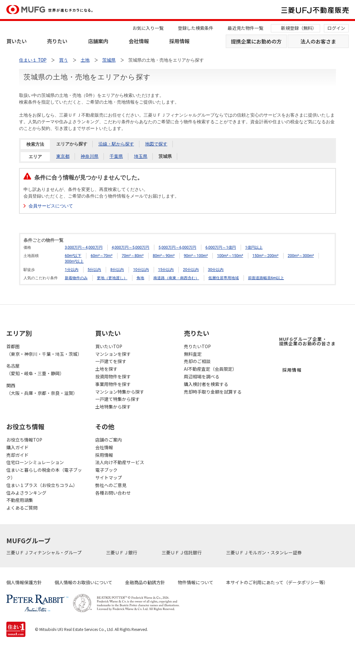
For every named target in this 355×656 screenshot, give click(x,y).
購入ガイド (17, 447)
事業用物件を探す (113, 384)
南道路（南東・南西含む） (176, 278)
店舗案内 (98, 41)
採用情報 (179, 41)
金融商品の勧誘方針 (145, 582)
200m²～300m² (301, 256)
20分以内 (191, 269)
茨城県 (165, 156)
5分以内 (94, 269)
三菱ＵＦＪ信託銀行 (182, 552)
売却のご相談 (197, 361)
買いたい (16, 41)
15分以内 (166, 269)
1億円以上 (254, 247)
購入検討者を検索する (206, 384)
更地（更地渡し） (112, 278)
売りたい (57, 41)
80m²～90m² (164, 256)
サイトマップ (108, 477)
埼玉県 (140, 156)
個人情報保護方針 (24, 582)
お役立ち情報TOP (24, 439)
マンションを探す (113, 354)
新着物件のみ (76, 278)
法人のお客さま (318, 41)
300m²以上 (74, 261)
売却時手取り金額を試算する (213, 392)
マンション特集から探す (119, 392)
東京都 (63, 156)
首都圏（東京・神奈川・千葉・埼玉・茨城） (44, 350)
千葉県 (116, 156)
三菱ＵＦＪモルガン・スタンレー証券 (264, 552)
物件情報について (195, 582)
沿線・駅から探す (116, 143)
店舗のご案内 (108, 439)
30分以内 (216, 269)
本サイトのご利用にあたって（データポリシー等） (277, 582)
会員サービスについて (51, 205)
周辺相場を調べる (201, 376)
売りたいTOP (197, 346)
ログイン (336, 28)
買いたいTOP (108, 346)
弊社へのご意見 (110, 485)
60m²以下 (73, 256)
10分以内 (141, 269)
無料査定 (193, 354)
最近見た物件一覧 (245, 28)
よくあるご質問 (21, 507)
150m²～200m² (265, 256)
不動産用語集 (19, 500)
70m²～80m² (133, 256)
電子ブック (106, 470)
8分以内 (117, 269)
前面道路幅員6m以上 (266, 278)
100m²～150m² (230, 256)
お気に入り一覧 (148, 28)
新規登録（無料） (299, 28)
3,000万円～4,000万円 (84, 247)
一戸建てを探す (110, 361)
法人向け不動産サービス (119, 462)
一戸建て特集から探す (117, 399)
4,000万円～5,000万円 (131, 247)
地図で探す (156, 143)
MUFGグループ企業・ (307, 341)
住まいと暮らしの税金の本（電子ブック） (44, 474)
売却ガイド (17, 455)
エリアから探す (71, 143)
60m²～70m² (101, 256)
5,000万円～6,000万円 (177, 247)
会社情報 (139, 41)
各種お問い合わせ (113, 493)
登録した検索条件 (195, 28)
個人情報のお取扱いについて (83, 582)
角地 (140, 278)
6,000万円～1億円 (220, 247)
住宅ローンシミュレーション (35, 462)
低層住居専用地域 (223, 278)
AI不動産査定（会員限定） (210, 369)
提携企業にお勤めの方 (256, 41)
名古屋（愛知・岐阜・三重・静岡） (35, 369)
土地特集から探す (113, 406)
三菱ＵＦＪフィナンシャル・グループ (44, 552)
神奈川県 (89, 156)
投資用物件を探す (113, 376)
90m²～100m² (196, 256)
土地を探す (106, 369)
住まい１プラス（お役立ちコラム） (41, 485)
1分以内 (71, 269)
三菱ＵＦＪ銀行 (122, 552)
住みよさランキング (26, 493)
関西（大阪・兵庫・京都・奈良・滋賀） (41, 389)
